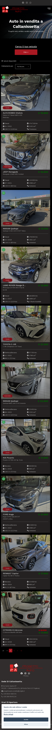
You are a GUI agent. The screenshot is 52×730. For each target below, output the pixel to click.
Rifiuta (26, 724)
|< (3, 651)
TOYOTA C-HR (8, 344)
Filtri (26, 52)
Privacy (26, 676)
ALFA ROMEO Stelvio (12, 113)
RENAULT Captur (10, 573)
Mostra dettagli (8, 714)
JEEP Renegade (9, 172)
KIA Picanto (7, 458)
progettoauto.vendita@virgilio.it (13, 691)
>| (21, 651)
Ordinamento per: (7, 66)
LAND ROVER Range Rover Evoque (18, 285)
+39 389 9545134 (8, 696)
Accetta (26, 719)
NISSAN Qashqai (9, 228)
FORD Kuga (7, 514)
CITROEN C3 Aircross (11, 630)
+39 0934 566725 (8, 694)
